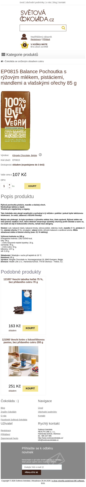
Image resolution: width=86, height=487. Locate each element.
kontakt (62, 2)
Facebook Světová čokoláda (14, 419)
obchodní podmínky (35, 2)
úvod (22, 2)
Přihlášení (5, 434)
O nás (3, 416)
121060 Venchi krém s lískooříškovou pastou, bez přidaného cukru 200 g (23, 341)
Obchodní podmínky (47, 412)
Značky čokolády (8, 412)
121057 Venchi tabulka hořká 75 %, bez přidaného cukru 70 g (23, 280)
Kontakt (41, 416)
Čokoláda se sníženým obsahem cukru (24, 61)
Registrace (36, 39)
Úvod (40, 408)
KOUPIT (32, 186)
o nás (48, 2)
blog (55, 2)
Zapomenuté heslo (9, 438)
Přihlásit (46, 39)
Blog (3, 408)
